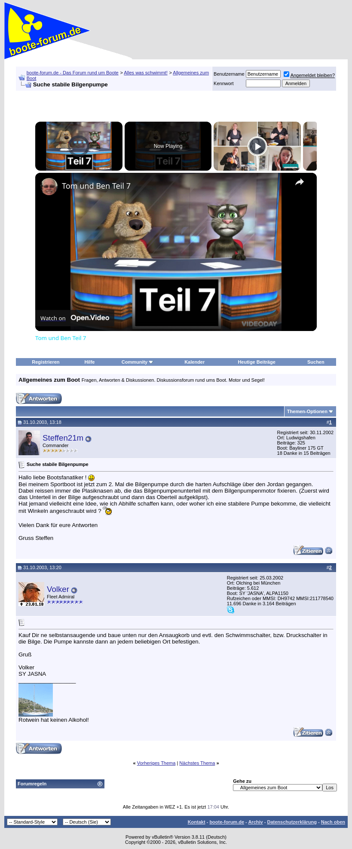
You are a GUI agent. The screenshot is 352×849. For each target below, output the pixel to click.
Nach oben (333, 821)
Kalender (194, 362)
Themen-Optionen (307, 411)
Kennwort (223, 83)
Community (138, 362)
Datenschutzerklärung (292, 821)
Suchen (315, 362)
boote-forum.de (226, 821)
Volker (58, 589)
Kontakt (196, 821)
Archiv (255, 821)
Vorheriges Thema (156, 763)
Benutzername (229, 74)
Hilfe (90, 362)
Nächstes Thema (197, 763)
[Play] (257, 146)
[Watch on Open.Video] (74, 318)
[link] (49, 186)
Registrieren (45, 362)
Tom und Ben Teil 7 (96, 186)
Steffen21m (63, 437)
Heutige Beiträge (256, 362)
